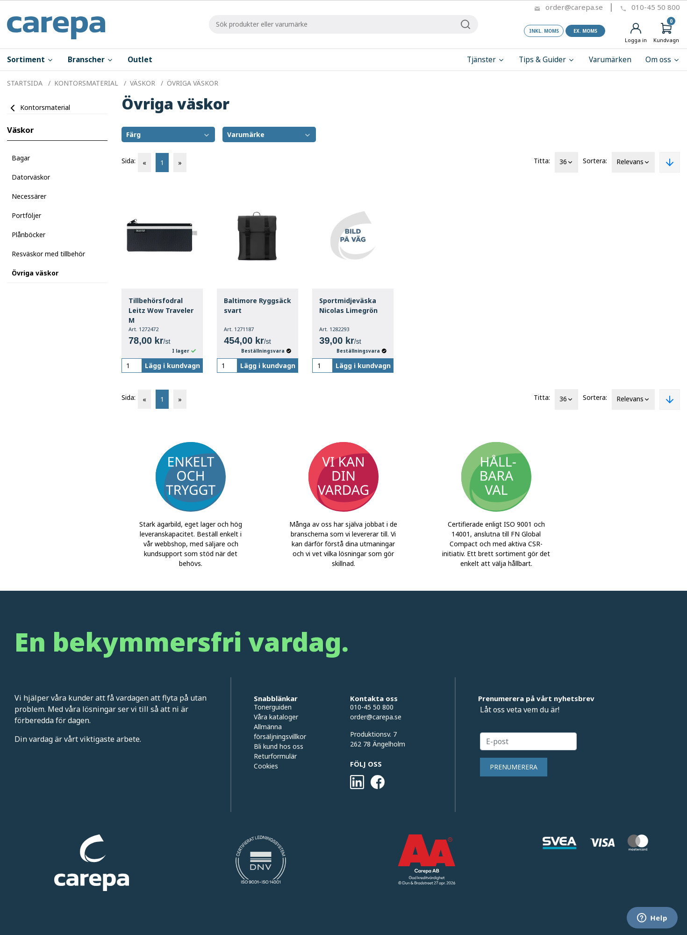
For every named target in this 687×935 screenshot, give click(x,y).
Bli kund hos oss (278, 746)
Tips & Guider (547, 60)
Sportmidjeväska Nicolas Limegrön (348, 305)
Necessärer (29, 196)
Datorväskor (31, 177)
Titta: (542, 160)
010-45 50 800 (655, 7)
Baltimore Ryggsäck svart (257, 305)
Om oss (662, 60)
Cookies (266, 765)
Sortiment (30, 60)
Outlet (140, 60)
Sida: (129, 160)
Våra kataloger (276, 716)
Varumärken (610, 60)
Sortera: (595, 160)
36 (566, 162)
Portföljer (26, 215)
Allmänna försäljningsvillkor (280, 731)
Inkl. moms (544, 31)
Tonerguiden (273, 707)
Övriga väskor (35, 272)
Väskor (20, 129)
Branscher (91, 60)
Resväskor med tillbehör (48, 253)
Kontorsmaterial (45, 107)
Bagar (21, 157)
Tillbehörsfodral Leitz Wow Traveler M (161, 310)
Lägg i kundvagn (172, 365)
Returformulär (275, 756)
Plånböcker (28, 234)
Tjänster (486, 60)
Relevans (633, 162)
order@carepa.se (574, 7)
